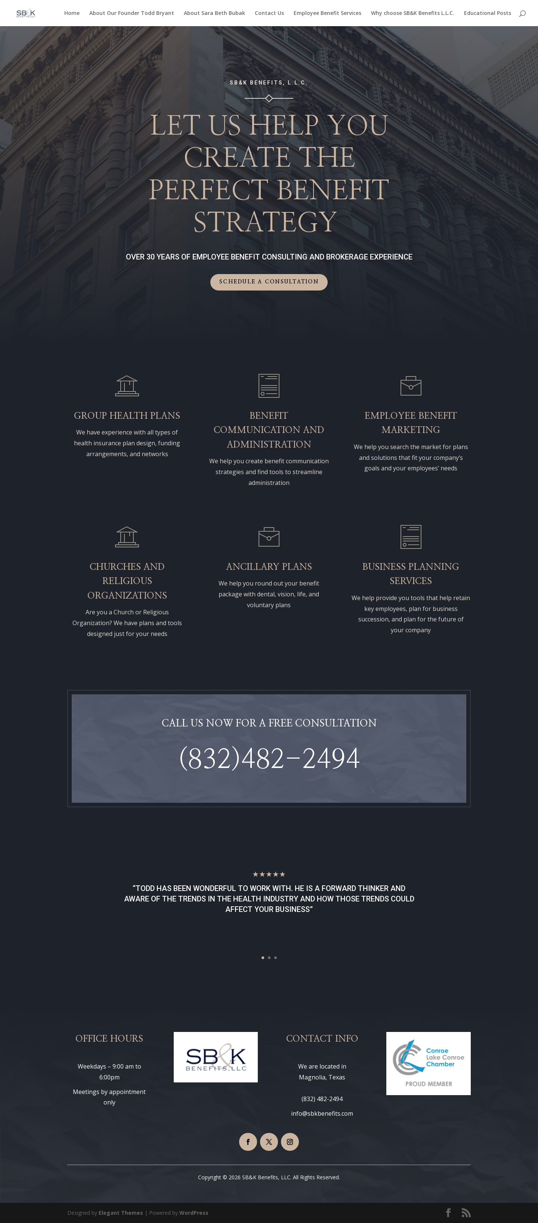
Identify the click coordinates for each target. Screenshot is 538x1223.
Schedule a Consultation (269, 282)
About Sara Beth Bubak (214, 13)
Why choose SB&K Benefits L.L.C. (412, 13)
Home (72, 13)
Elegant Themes (121, 1212)
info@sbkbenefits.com (322, 1113)
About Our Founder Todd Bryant (131, 13)
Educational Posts (487, 13)
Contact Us (269, 13)
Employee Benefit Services (327, 13)
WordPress (193, 1212)
